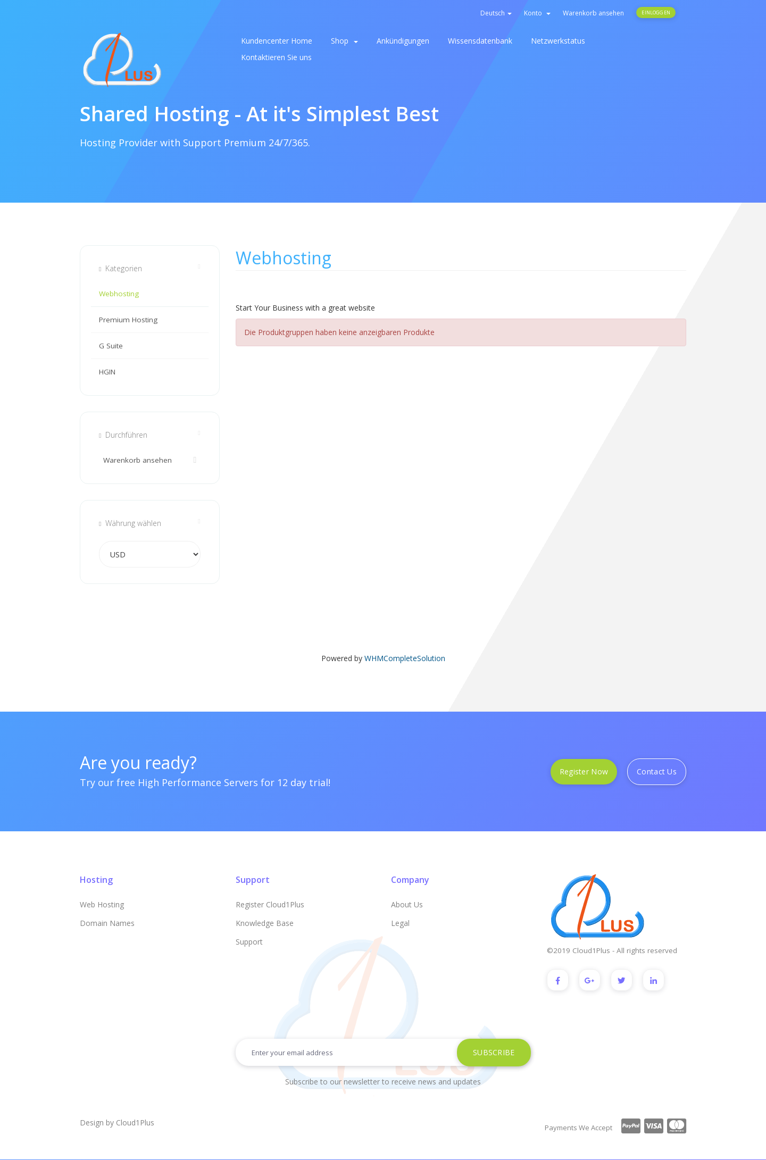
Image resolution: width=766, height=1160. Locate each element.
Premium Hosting (128, 319)
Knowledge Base (265, 923)
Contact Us (657, 771)
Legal (400, 923)
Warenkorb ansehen (593, 13)
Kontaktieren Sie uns (276, 57)
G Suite (111, 345)
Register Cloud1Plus (270, 904)
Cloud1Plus (135, 1123)
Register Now (584, 771)
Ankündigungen (403, 41)
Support (249, 942)
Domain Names (107, 923)
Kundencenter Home (276, 41)
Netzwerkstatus (558, 41)
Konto (537, 13)
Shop (344, 41)
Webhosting (119, 293)
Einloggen (656, 12)
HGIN (107, 372)
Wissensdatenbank (480, 41)
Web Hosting (102, 904)
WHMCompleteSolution (404, 658)
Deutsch (496, 13)
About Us (407, 904)
